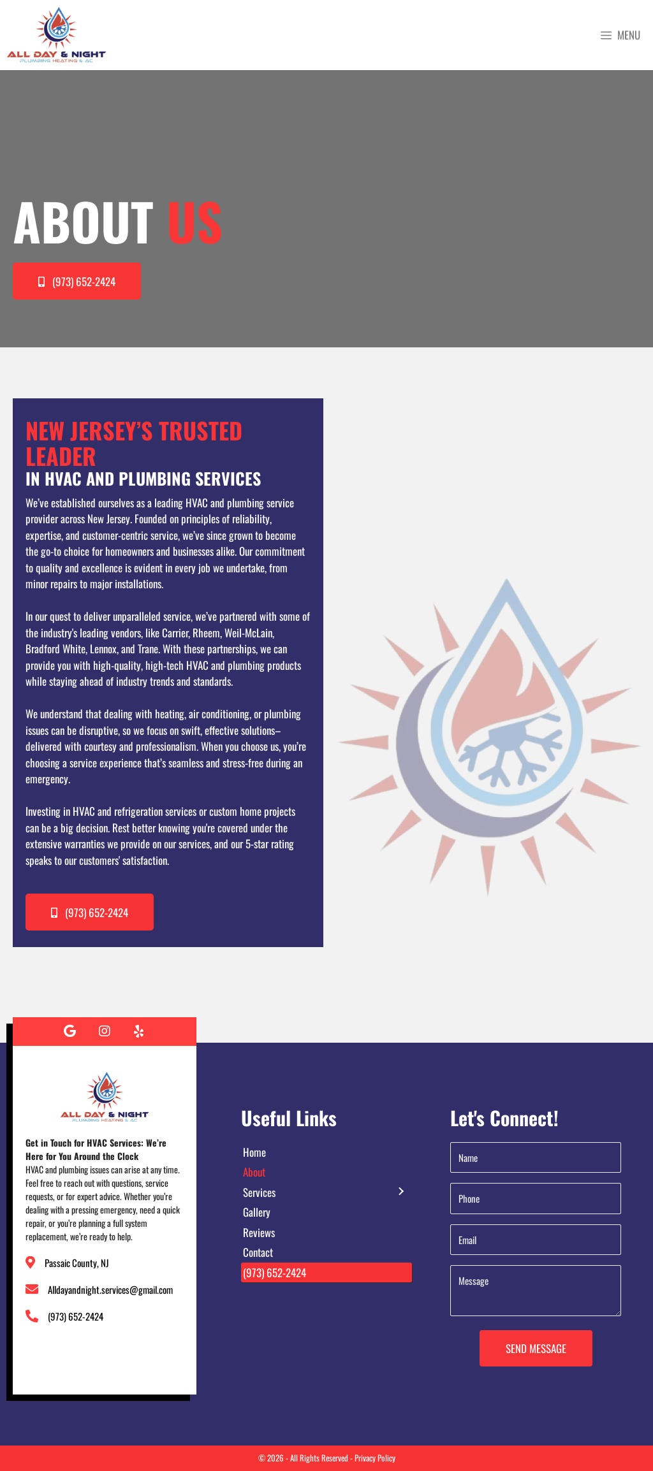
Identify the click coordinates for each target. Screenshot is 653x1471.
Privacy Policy (375, 1457)
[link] (326, 1152)
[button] (77, 281)
